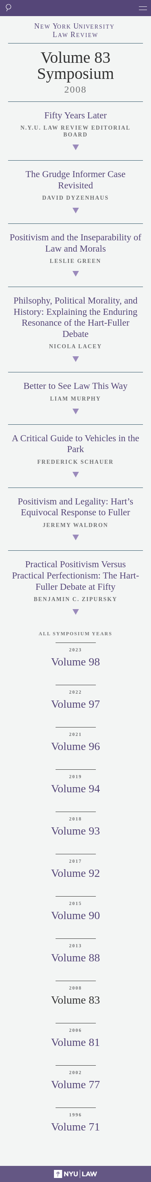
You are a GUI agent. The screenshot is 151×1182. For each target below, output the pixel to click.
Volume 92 (75, 873)
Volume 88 (75, 957)
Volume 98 (75, 661)
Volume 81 (75, 1042)
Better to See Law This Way (75, 386)
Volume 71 (75, 1126)
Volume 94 (75, 788)
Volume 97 (75, 704)
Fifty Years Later (75, 115)
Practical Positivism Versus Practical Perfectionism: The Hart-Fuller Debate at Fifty (75, 575)
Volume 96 (75, 746)
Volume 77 (75, 1084)
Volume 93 (75, 831)
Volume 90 (75, 915)
